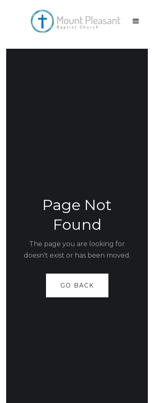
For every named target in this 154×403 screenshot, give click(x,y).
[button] (136, 21)
